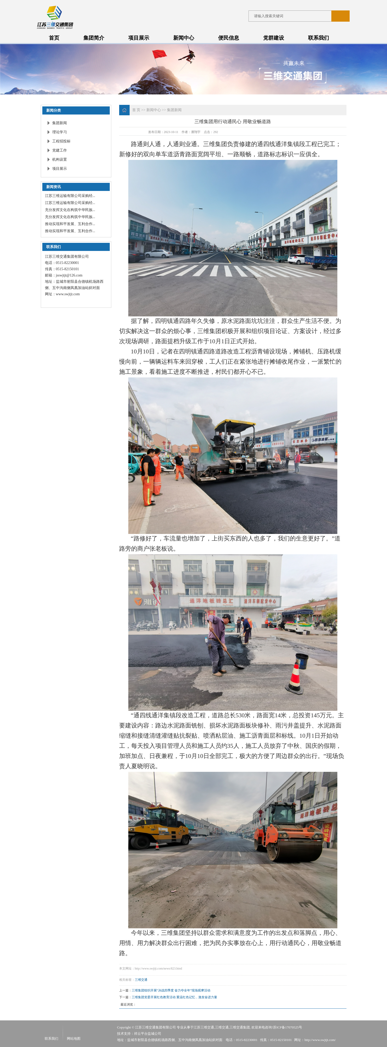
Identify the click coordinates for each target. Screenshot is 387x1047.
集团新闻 (59, 123)
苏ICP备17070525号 (287, 1027)
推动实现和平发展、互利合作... (70, 224)
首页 (54, 38)
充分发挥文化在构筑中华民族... (70, 210)
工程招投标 (61, 141)
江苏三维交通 (204, 1027)
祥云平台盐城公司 (147, 1034)
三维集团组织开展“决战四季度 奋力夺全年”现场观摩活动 (171, 990)
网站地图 (73, 1038)
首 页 (136, 110)
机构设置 (59, 159)
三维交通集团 (239, 1027)
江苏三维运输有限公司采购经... (70, 196)
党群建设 (273, 38)
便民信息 (228, 38)
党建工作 (59, 150)
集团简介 (93, 38)
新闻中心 (183, 38)
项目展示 (138, 38)
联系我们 (318, 38)
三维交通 (141, 980)
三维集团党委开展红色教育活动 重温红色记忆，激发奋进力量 (174, 997)
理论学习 (59, 132)
